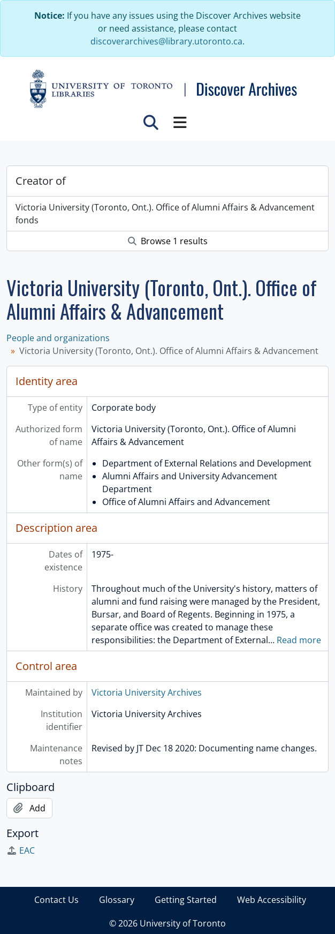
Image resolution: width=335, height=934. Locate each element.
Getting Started (186, 900)
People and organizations (58, 338)
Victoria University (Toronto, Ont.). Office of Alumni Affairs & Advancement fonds (165, 213)
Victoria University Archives (147, 692)
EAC (20, 850)
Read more (299, 640)
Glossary (116, 900)
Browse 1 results (168, 241)
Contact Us (56, 900)
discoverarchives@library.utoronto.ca (166, 41)
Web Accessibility (271, 900)
